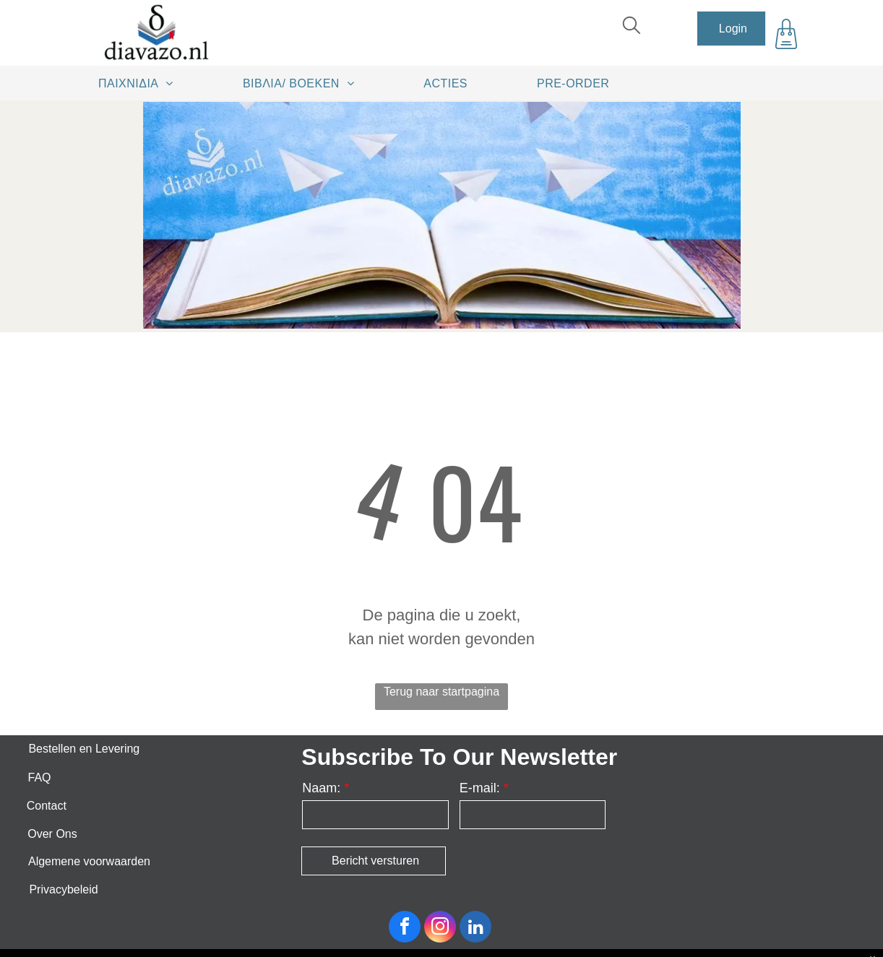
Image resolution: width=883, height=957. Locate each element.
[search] (631, 27)
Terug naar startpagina (441, 691)
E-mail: (480, 788)
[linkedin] (475, 928)
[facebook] (405, 928)
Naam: (321, 788)
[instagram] (440, 928)
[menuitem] (141, 83)
